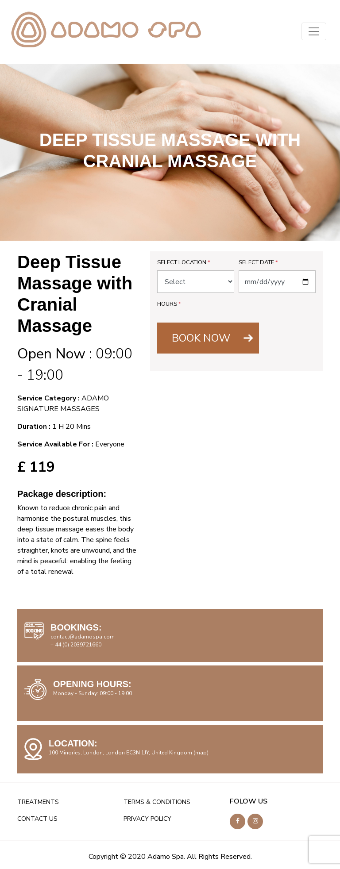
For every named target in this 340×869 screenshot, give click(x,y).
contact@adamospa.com (82, 636)
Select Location (183, 262)
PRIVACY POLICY (147, 819)
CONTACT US (37, 819)
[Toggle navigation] (313, 31)
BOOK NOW (201, 338)
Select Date (258, 262)
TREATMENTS (38, 802)
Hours (169, 304)
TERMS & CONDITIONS (157, 802)
